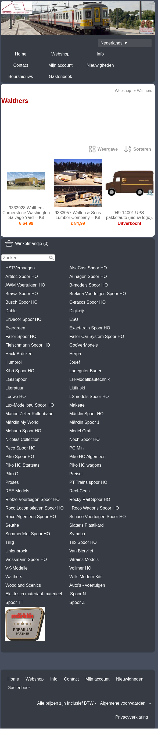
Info (100, 54)
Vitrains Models (84, 559)
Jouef (74, 362)
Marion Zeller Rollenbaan (29, 413)
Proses (12, 482)
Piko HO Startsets (22, 465)
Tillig (9, 542)
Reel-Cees (79, 491)
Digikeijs (77, 311)
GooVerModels (83, 345)
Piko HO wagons (85, 465)
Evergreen (15, 328)
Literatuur (14, 388)
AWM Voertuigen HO (25, 285)
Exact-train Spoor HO (89, 328)
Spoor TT (14, 602)
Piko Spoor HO (19, 456)
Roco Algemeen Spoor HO (30, 516)
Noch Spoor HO (84, 439)
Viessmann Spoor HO (26, 559)
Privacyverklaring (131, 717)
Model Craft (80, 431)
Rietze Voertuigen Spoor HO (32, 499)
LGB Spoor (16, 379)
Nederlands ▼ (114, 43)
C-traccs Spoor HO (87, 302)
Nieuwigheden (100, 65)
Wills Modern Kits (86, 576)
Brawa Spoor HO (21, 293)
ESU (73, 319)
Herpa (75, 353)
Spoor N (78, 594)
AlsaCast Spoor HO (88, 268)
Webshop (60, 54)
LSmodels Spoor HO (89, 396)
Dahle (11, 311)
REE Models (17, 491)
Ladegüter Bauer (85, 371)
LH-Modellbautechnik (89, 379)
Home (21, 54)
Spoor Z (77, 602)
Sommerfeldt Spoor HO (27, 534)
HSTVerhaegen (20, 268)
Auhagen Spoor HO (88, 276)
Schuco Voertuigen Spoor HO (97, 516)
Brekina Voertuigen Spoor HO (97, 293)
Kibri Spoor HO (19, 371)
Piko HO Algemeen (87, 456)
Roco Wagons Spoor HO (95, 508)
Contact (20, 65)
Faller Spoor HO (21, 336)
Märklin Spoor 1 (84, 422)
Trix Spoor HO (83, 542)
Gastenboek (60, 76)
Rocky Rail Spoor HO (89, 499)
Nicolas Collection (22, 439)
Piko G (11, 473)
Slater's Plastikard (86, 525)
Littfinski (77, 388)
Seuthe (12, 525)
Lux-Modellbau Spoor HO (29, 405)
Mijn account (60, 65)
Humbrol (13, 362)
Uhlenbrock (16, 551)
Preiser (76, 473)
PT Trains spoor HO (88, 482)
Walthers (13, 576)
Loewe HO (15, 396)
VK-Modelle (16, 568)
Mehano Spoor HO (23, 431)
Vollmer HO (80, 568)
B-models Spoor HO (88, 285)
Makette (77, 405)
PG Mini (77, 448)
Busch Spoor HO (21, 302)
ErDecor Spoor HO (23, 319)
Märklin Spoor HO (86, 413)
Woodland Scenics (23, 585)
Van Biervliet (81, 551)
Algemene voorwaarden (122, 703)
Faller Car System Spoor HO (96, 336)
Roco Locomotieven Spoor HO (34, 508)
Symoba (77, 534)
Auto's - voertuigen (87, 585)
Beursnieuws (20, 76)
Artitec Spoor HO (21, 276)
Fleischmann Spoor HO (27, 345)
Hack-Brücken (18, 353)
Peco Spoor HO (20, 448)
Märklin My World (21, 422)
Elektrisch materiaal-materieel (33, 594)
